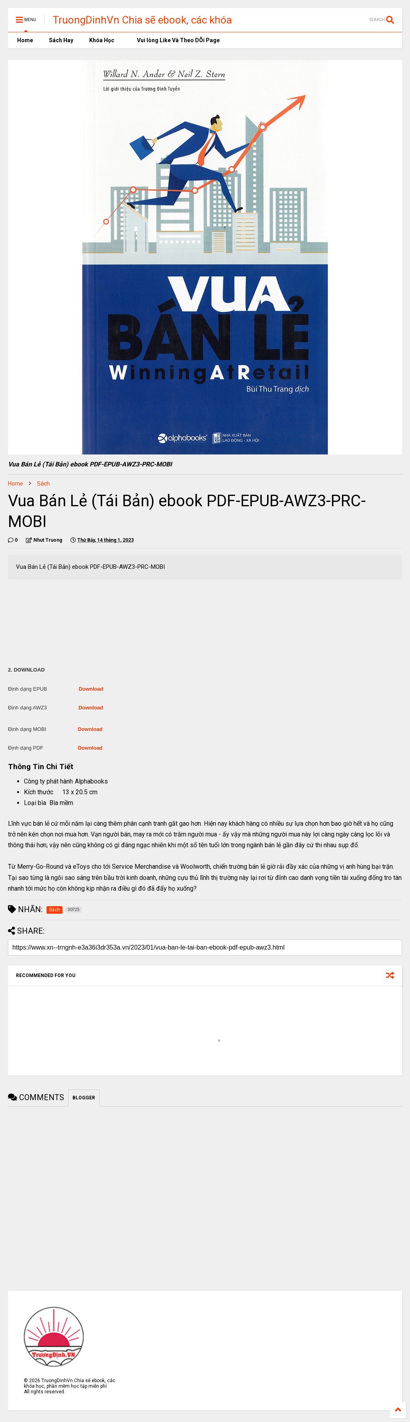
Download (91, 689)
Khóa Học (101, 40)
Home (24, 40)
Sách (43, 483)
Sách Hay (61, 40)
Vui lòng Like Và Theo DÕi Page (175, 40)
